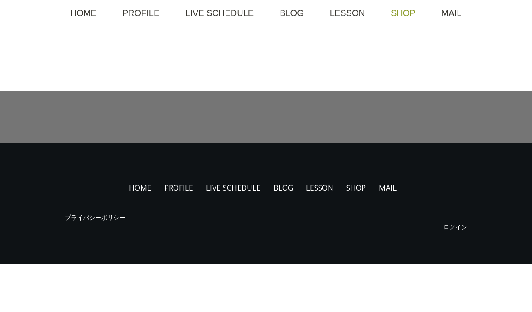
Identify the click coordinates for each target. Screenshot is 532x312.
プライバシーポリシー (95, 217)
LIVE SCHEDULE (219, 13)
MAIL (452, 13)
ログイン (455, 227)
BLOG (292, 13)
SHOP (403, 13)
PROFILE (141, 13)
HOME (84, 13)
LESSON (347, 13)
